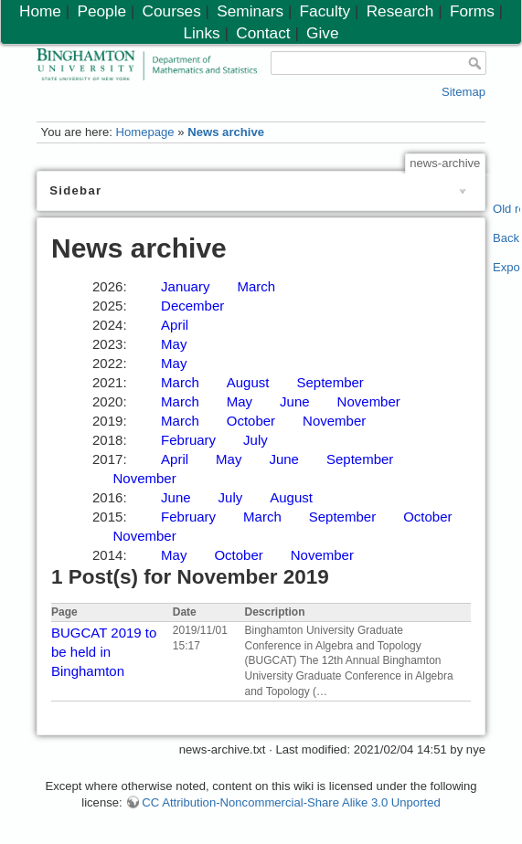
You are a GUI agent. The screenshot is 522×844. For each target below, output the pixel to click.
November (368, 401)
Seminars (250, 11)
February (188, 440)
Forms (472, 11)
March (256, 286)
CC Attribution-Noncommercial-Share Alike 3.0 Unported (291, 802)
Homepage (144, 132)
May (173, 344)
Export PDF (507, 267)
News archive (225, 132)
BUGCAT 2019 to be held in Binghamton (103, 652)
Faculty (325, 11)
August (248, 382)
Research (400, 11)
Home (40, 11)
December (192, 305)
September (329, 382)
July (255, 440)
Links (201, 33)
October (251, 420)
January (185, 286)
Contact (263, 33)
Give (322, 33)
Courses (172, 11)
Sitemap (463, 92)
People (101, 11)
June (295, 401)
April (174, 324)
